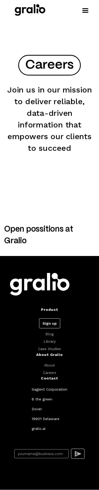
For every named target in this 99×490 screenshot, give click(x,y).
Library (50, 341)
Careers (49, 372)
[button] (85, 10)
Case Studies (49, 349)
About (49, 365)
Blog (49, 334)
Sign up (50, 323)
